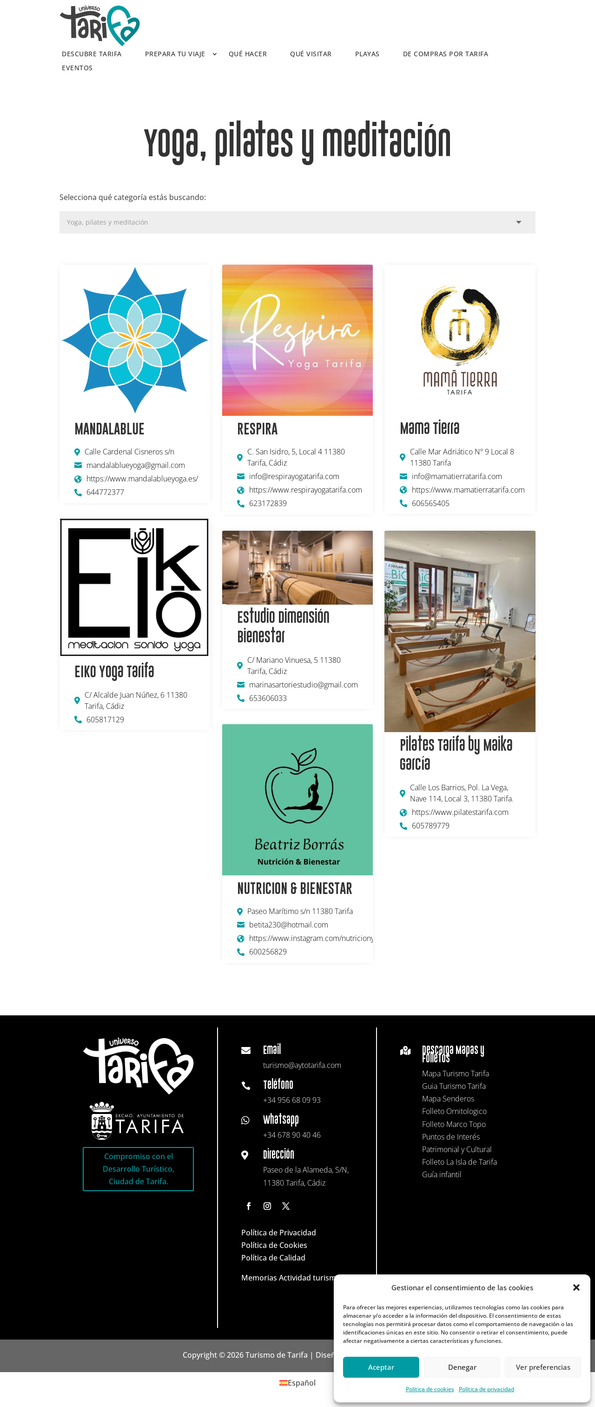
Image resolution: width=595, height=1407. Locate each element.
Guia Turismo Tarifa (454, 1086)
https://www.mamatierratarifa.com (468, 490)
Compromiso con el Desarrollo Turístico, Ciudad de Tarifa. (138, 1169)
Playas (367, 54)
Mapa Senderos (448, 1099)
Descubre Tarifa (92, 54)
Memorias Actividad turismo (291, 1278)
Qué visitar (311, 54)
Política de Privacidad (278, 1232)
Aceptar (381, 1367)
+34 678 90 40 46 (292, 1135)
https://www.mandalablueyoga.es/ (142, 478)
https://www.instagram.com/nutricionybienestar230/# (309, 938)
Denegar (462, 1367)
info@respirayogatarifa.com (294, 476)
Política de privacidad (486, 1389)
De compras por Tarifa (446, 54)
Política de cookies (430, 1389)
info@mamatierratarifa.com (457, 476)
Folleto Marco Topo (454, 1124)
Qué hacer (248, 54)
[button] (576, 1287)
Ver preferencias (543, 1367)
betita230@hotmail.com (288, 925)
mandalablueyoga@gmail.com (135, 465)
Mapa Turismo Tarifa (455, 1073)
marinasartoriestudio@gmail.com (303, 685)
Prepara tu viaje (175, 54)
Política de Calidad (273, 1258)
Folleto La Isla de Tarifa (459, 1162)
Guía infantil (442, 1174)
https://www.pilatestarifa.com (460, 812)
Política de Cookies (274, 1245)
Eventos (77, 68)
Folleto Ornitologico (454, 1111)
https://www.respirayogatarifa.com (305, 490)
